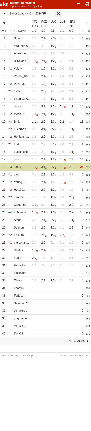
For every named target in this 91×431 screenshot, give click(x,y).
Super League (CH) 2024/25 (27, 13)
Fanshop (28, 355)
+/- (9, 31)
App (17, 355)
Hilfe (10, 355)
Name (20, 31)
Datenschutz (82, 355)
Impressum (66, 355)
